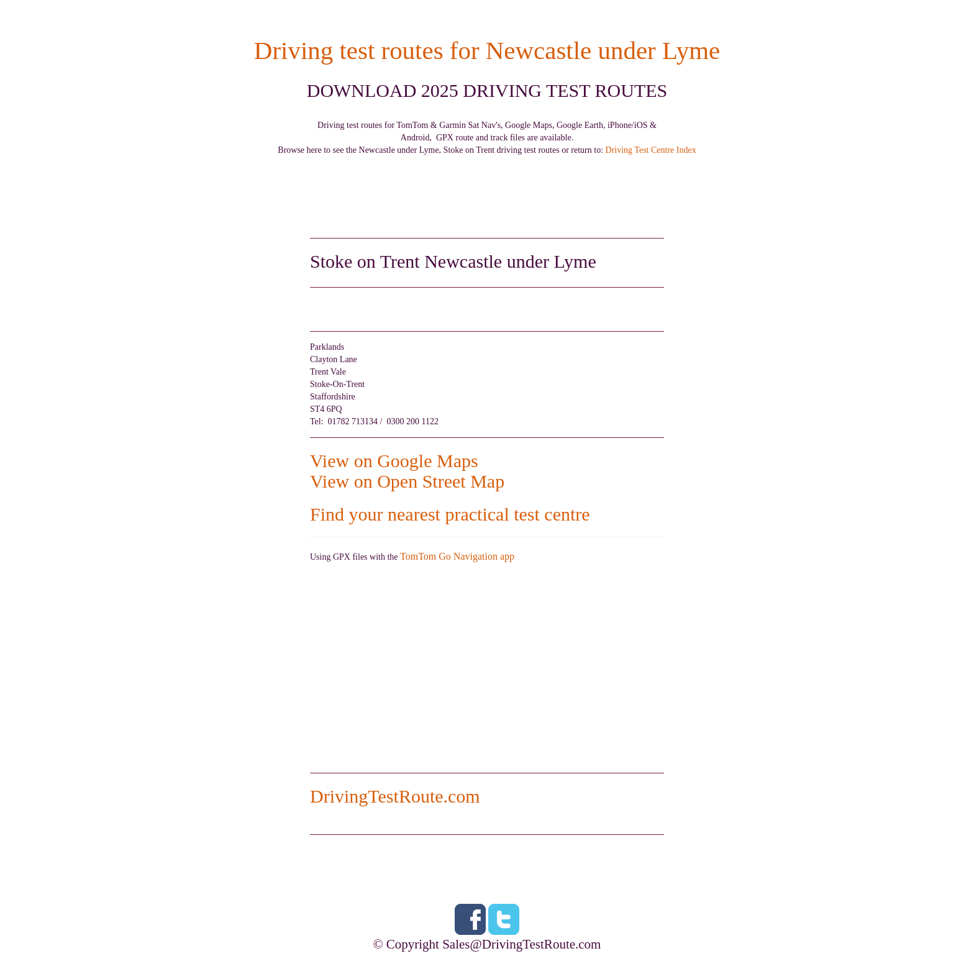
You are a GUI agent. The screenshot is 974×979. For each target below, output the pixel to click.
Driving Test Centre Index (651, 150)
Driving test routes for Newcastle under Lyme (487, 51)
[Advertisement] (487, 184)
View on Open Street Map (407, 481)
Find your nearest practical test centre (450, 514)
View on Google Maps (394, 460)
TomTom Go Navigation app (457, 556)
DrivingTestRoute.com (395, 796)
